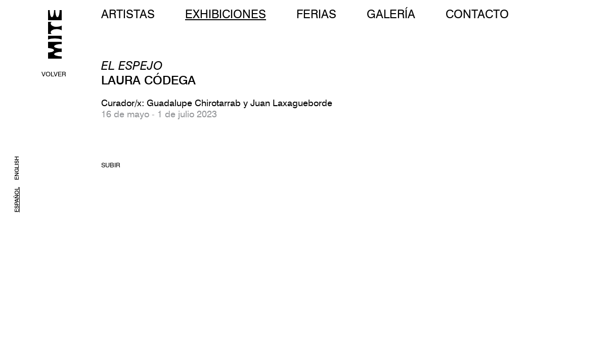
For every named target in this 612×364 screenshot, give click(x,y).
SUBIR (110, 165)
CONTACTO (477, 14)
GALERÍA (391, 14)
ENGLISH (16, 168)
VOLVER (53, 74)
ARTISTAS (128, 14)
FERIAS (316, 14)
